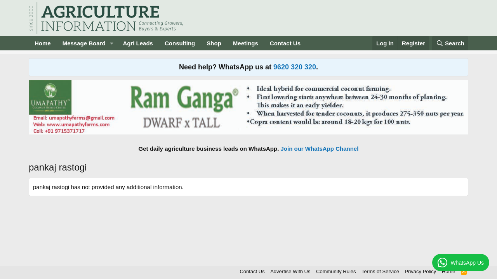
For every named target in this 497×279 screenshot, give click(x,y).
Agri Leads (138, 43)
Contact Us (285, 43)
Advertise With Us (290, 271)
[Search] (450, 43)
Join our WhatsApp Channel (320, 148)
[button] (111, 43)
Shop (214, 43)
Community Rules (336, 271)
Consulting (180, 43)
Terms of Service (380, 271)
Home (43, 43)
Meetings (245, 43)
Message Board (84, 43)
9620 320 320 (294, 67)
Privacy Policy (420, 271)
